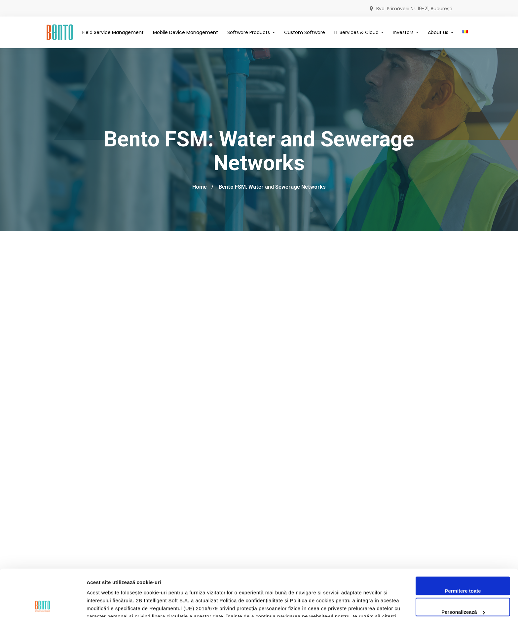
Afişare (95, 604)
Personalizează (463, 565)
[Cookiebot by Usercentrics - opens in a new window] (43, 604)
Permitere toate (463, 544)
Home (199, 187)
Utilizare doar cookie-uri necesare (462, 586)
